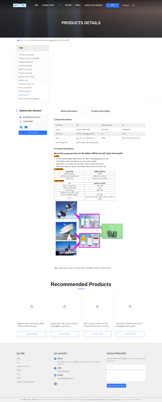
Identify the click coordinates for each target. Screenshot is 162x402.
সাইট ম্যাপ (35, 399)
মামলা (19, 378)
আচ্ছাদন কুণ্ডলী (79, 268)
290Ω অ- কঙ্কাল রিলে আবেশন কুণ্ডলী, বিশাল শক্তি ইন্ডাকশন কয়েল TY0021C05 (31, 325)
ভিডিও (78, 5)
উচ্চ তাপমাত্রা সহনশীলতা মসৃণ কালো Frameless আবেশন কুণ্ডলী (129, 325)
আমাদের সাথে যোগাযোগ (93, 5)
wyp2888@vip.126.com (32, 117)
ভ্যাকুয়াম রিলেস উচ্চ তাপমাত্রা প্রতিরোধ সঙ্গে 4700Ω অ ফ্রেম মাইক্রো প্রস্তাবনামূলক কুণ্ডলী (64, 325)
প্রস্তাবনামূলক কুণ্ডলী (66, 268)
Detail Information (69, 111)
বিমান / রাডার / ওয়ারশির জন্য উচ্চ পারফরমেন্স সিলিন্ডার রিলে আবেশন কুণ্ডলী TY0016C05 (95, 325)
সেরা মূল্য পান (113, 101)
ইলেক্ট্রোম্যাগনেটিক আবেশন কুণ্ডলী (98, 268)
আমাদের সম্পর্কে (48, 5)
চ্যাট (112, 5)
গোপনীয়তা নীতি (25, 399)
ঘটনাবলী (68, 5)
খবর (18, 374)
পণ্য (59, 5)
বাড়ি (36, 5)
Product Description (100, 111)
